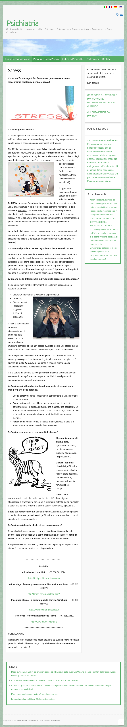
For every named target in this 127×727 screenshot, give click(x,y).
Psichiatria (22, 23)
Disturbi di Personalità (72, 59)
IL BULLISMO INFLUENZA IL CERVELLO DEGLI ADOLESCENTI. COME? (103, 222)
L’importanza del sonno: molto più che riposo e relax (34, 694)
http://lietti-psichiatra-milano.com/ (44, 578)
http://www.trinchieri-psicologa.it (44, 609)
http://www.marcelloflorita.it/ (44, 622)
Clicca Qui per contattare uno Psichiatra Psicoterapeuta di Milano (102, 177)
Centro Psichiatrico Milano (17, 59)
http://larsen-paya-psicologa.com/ (44, 594)
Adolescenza (93, 59)
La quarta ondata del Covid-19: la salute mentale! (33, 699)
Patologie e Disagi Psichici (46, 59)
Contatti (106, 59)
